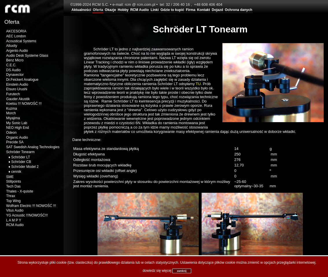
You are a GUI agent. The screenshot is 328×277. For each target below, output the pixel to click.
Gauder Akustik (18, 99)
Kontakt (203, 10)
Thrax (10, 196)
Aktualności (81, 10)
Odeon (11, 133)
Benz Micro (14, 60)
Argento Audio (17, 51)
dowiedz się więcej (157, 271)
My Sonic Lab (16, 123)
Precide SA (14, 142)
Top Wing (13, 201)
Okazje (110, 10)
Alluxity (11, 46)
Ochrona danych (238, 10)
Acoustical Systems (21, 41)
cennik (16, 172)
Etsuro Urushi (16, 89)
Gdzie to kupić (172, 10)
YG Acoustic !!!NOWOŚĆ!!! (27, 215)
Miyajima (13, 118)
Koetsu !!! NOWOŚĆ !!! (24, 104)
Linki (155, 10)
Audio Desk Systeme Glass (27, 56)
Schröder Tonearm (20, 152)
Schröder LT (20, 157)
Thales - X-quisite (19, 191)
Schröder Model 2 (25, 167)
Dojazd (217, 10)
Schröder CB (21, 162)
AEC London (16, 36)
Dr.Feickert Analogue (22, 80)
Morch (11, 113)
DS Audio (13, 70)
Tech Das (13, 186)
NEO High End (17, 128)
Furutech (13, 94)
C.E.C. (11, 65)
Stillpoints (13, 181)
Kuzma (11, 109)
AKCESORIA (16, 31)
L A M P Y (13, 220)
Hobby (123, 10)
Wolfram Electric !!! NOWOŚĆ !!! (31, 206)
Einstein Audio (17, 84)
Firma (191, 10)
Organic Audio (17, 137)
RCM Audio (139, 10)
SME (10, 177)
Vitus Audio (14, 210)
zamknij (182, 270)
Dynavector (15, 75)
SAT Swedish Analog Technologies (32, 147)
